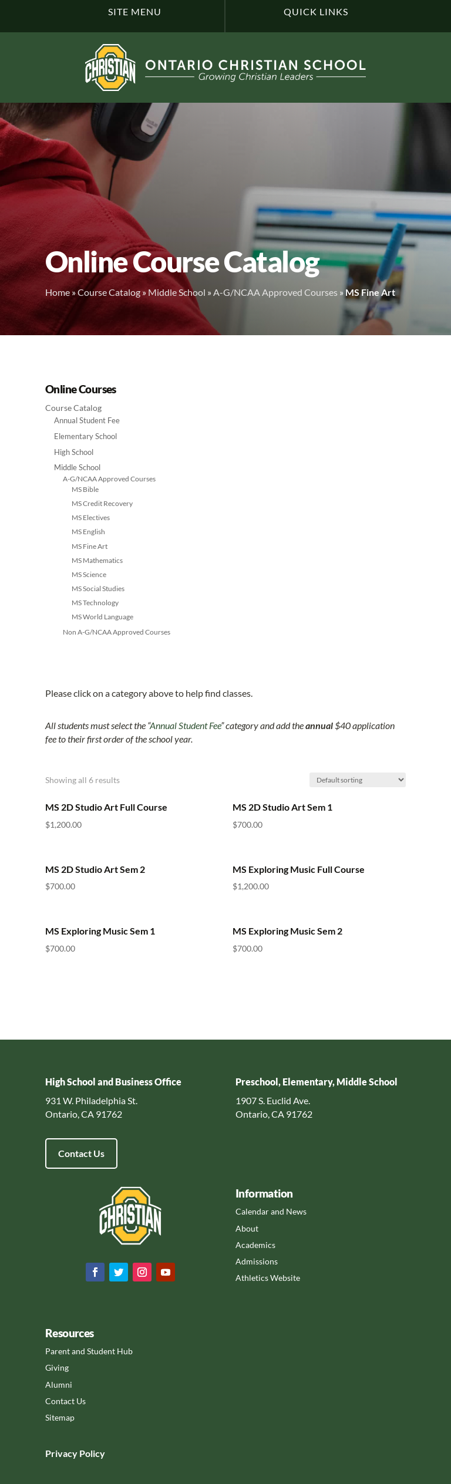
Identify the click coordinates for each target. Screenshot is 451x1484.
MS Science (89, 574)
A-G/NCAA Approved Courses (275, 292)
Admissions (256, 1261)
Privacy (61, 1453)
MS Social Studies (98, 588)
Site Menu (134, 11)
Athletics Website (267, 1278)
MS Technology (95, 602)
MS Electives (91, 517)
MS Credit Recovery (102, 503)
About (246, 1228)
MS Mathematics (97, 560)
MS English (88, 531)
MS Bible (85, 489)
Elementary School (85, 436)
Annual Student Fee (87, 420)
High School (73, 452)
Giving (57, 1367)
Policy (91, 1453)
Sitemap (60, 1417)
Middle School (177, 292)
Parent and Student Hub (89, 1351)
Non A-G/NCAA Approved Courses (116, 632)
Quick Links (316, 11)
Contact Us (81, 1153)
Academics (255, 1245)
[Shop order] (357, 780)
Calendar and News (271, 1211)
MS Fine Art (89, 546)
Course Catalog (109, 292)
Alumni (58, 1384)
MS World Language (102, 616)
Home (57, 292)
